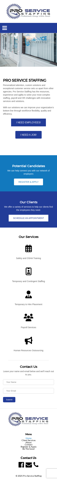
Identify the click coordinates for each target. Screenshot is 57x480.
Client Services (29, 440)
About (28, 442)
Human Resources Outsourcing (28, 350)
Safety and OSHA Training (28, 258)
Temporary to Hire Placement (28, 304)
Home (28, 438)
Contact (28, 444)
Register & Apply (28, 446)
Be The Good (28, 448)
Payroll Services (28, 327)
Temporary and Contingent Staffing (28, 281)
